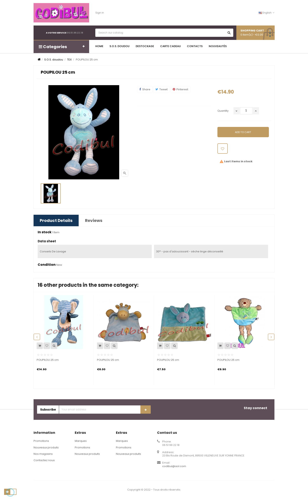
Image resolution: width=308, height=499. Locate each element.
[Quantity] (246, 110)
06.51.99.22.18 (75, 32)
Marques (81, 441)
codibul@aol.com (174, 466)
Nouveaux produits (46, 447)
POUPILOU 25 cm (48, 360)
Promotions (41, 441)
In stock (44, 232)
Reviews (93, 220)
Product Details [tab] (56, 220)
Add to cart (243, 132)
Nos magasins (43, 454)
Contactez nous (44, 460)
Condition (47, 264)
